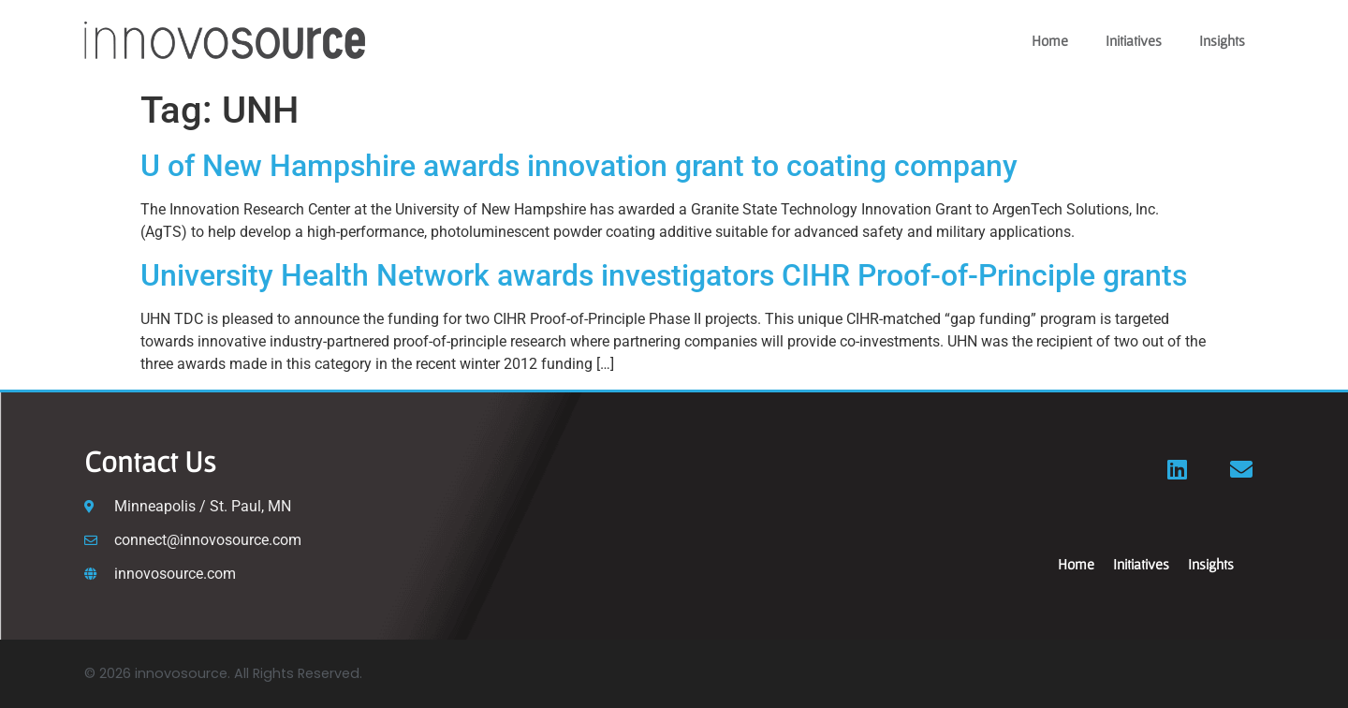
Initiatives (1134, 40)
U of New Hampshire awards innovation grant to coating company (579, 166)
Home (1050, 40)
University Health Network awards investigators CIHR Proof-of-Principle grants (663, 275)
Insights (1222, 40)
